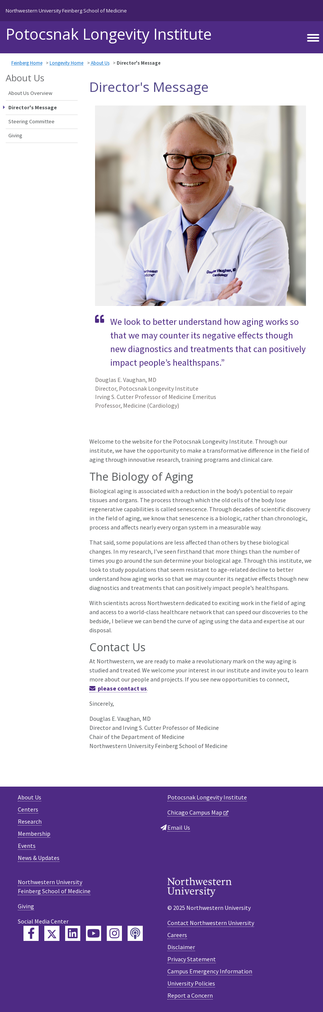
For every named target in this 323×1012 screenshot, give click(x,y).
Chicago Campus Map (194, 812)
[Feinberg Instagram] (114, 933)
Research (30, 821)
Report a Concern (190, 995)
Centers (28, 809)
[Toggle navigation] (313, 38)
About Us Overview (30, 93)
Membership (34, 833)
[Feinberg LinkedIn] (72, 933)
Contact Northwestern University (210, 923)
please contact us (122, 688)
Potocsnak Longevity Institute (109, 34)
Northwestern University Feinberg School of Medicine (66, 10)
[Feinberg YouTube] (93, 933)
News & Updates (38, 857)
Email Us (178, 827)
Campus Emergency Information (209, 971)
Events (27, 845)
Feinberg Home (26, 63)
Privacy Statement (191, 959)
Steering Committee (31, 121)
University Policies (191, 983)
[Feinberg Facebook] (31, 933)
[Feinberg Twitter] (51, 933)
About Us (100, 63)
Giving (15, 135)
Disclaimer (181, 947)
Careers (177, 935)
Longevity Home (66, 63)
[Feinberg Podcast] (135, 933)
